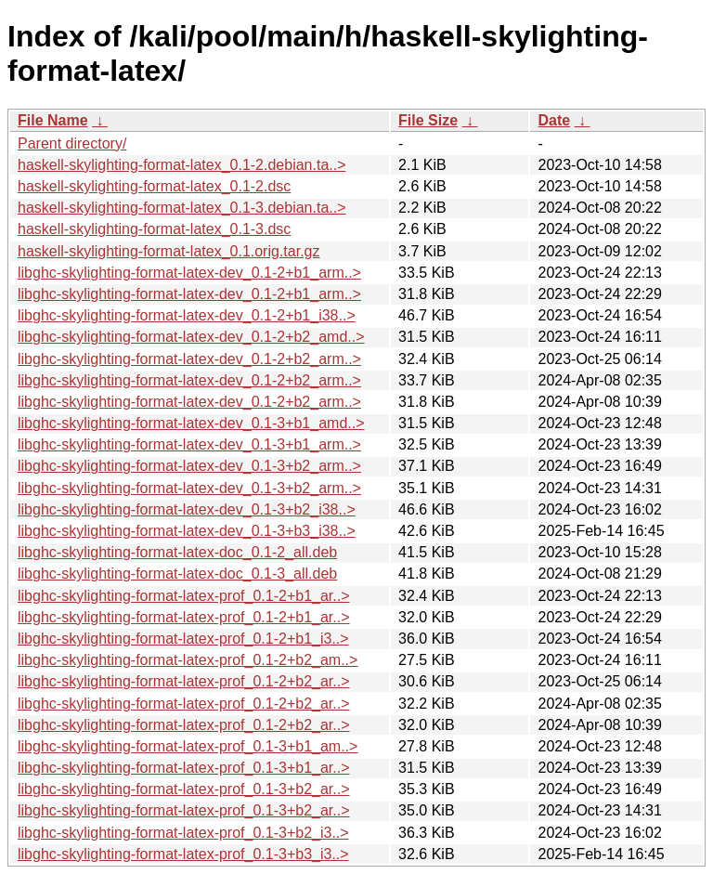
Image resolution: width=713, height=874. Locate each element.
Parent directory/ (72, 143)
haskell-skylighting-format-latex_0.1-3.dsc (154, 229)
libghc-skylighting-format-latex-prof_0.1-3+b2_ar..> (184, 789)
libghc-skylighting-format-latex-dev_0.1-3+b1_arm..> (189, 444)
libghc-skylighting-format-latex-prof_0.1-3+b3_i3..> (183, 854)
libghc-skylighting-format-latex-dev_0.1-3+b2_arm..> (189, 466)
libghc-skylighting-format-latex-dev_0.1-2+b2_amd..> (191, 337)
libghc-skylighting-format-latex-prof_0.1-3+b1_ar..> (184, 768)
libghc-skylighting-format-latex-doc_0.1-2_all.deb (177, 552)
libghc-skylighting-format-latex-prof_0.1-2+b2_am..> (187, 660)
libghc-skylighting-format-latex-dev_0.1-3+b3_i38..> (187, 531)
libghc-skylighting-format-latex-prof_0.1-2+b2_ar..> (184, 681)
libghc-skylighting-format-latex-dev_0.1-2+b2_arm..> (189, 359)
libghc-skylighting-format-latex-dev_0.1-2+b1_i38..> (187, 315)
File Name (53, 120)
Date (554, 120)
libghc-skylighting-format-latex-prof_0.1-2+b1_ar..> (184, 596)
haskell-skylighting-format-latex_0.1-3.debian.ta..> (182, 207)
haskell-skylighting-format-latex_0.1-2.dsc (154, 186)
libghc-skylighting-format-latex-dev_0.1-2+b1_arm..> (189, 272)
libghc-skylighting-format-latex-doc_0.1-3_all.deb (177, 573)
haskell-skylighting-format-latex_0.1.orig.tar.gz (168, 251)
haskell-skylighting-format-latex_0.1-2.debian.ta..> (182, 165)
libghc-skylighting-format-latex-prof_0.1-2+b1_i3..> (183, 638)
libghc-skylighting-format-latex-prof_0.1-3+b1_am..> (187, 746)
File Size (428, 120)
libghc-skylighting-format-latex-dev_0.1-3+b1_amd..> (191, 423)
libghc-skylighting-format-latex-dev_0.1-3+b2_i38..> (187, 509)
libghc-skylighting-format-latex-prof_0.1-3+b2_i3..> (183, 833)
